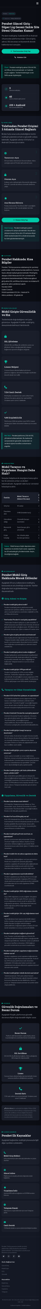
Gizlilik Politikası (25, 1305)
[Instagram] (9, 1256)
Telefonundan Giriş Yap (20, 51)
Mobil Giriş (5, 1283)
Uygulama (5, 1289)
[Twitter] (3, 1256)
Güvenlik (4, 1274)
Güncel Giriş (5, 1265)
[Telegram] (19, 1256)
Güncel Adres (6, 1286)
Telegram (4, 1292)
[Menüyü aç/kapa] (37, 3)
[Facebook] (14, 1256)
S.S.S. (3, 1271)
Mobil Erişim (5, 1268)
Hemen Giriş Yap (20, 220)
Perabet (5, 13)
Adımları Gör (20, 57)
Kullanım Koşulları (16, 1305)
